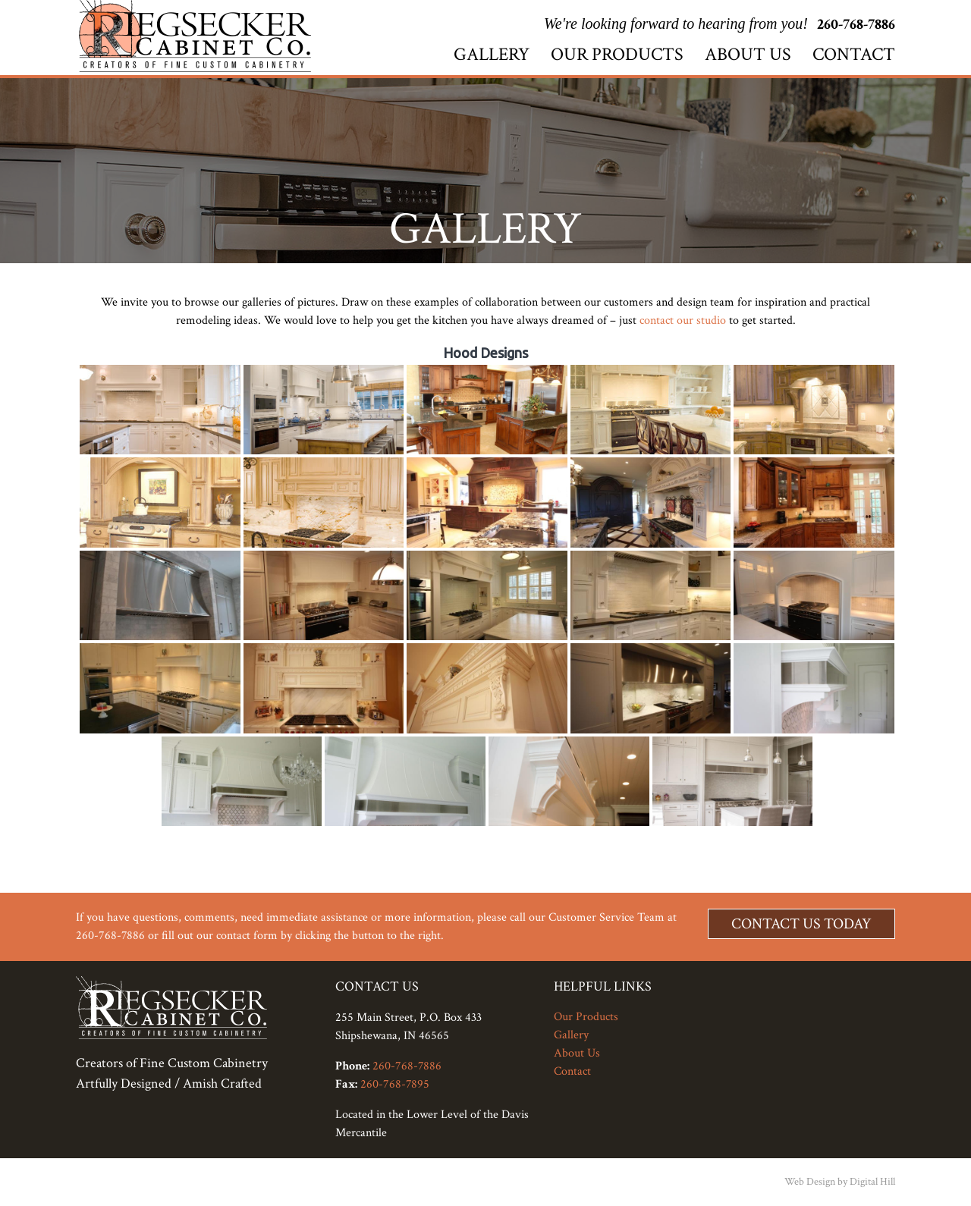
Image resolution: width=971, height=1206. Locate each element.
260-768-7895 (394, 1084)
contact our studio (682, 320)
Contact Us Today (801, 924)
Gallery (491, 54)
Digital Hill (872, 1182)
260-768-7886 (856, 24)
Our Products (617, 54)
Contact (853, 54)
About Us (748, 54)
